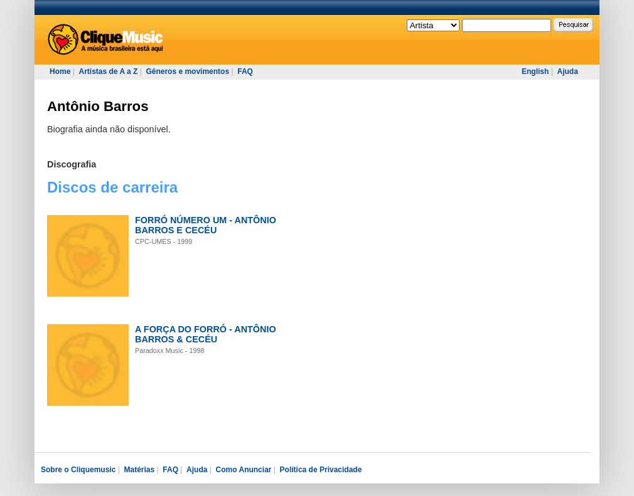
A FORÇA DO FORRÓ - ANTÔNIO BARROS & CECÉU (205, 334)
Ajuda (567, 71)
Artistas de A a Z (107, 71)
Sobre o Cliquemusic (78, 469)
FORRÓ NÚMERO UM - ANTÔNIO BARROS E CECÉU (205, 225)
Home (60, 71)
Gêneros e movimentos (187, 71)
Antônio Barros (97, 106)
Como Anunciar (244, 469)
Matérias (139, 469)
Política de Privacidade (321, 469)
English (535, 71)
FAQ (245, 71)
